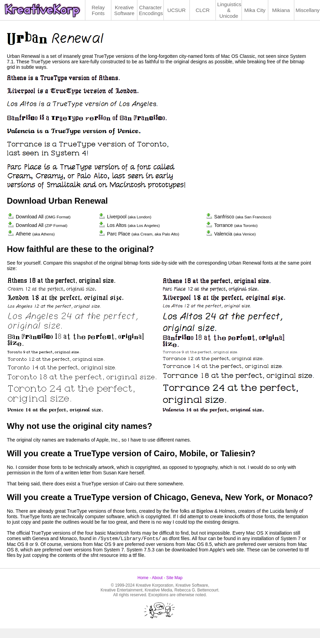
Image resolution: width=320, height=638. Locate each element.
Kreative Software (124, 10)
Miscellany (308, 10)
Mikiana (281, 10)
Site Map (174, 577)
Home (142, 577)
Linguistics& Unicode (229, 10)
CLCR (203, 10)
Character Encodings (151, 10)
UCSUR (177, 10)
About (157, 577)
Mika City (255, 10)
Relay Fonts (97, 10)
